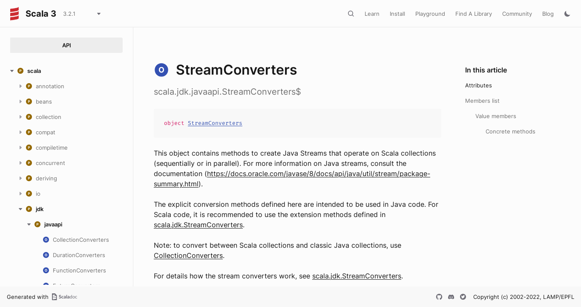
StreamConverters (215, 123)
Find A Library (473, 13)
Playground (430, 13)
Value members (495, 116)
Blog (548, 13)
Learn (372, 13)
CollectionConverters (188, 255)
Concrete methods (510, 131)
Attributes (478, 85)
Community (517, 13)
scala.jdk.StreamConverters (198, 224)
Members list (482, 100)
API (66, 45)
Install (397, 13)
